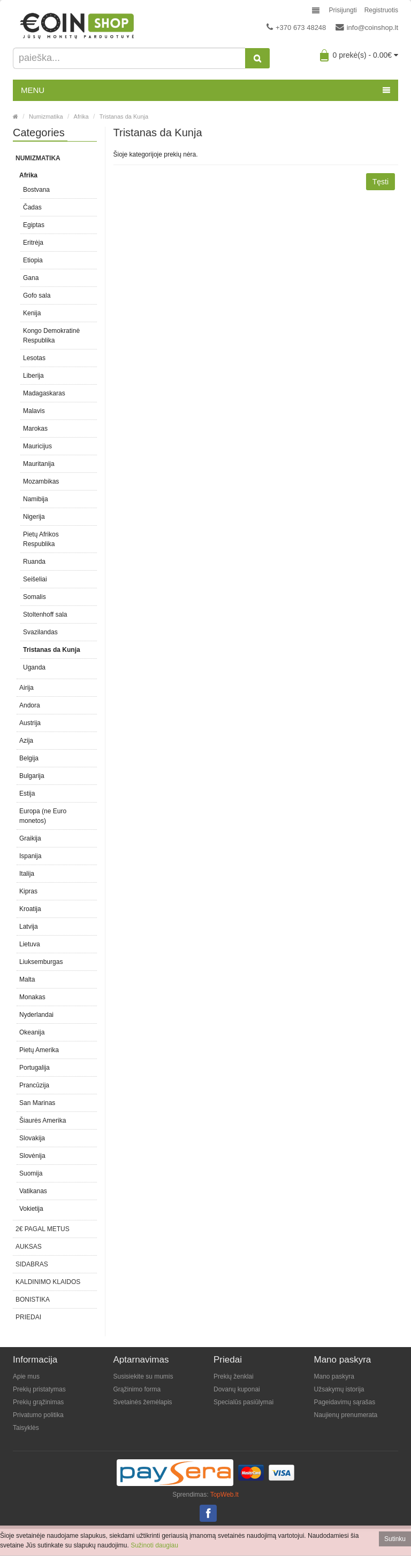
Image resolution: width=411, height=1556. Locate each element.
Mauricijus (37, 446)
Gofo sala (36, 295)
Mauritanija (39, 464)
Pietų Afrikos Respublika (41, 539)
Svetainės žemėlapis (142, 1402)
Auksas (29, 1246)
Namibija (35, 499)
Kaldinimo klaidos (48, 1282)
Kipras (28, 891)
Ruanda (34, 561)
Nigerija (34, 516)
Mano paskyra (334, 1376)
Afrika (81, 116)
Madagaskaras (44, 393)
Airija (26, 687)
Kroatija (30, 909)
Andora (29, 705)
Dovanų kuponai (237, 1389)
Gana (31, 278)
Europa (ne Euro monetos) (42, 815)
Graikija (30, 838)
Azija (26, 740)
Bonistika (33, 1299)
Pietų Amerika (39, 1050)
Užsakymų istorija (339, 1389)
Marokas (35, 428)
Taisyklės (26, 1427)
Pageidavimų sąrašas (345, 1402)
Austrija (30, 723)
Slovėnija (32, 1156)
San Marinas (37, 1103)
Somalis (34, 597)
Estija (27, 793)
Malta (27, 979)
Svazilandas (40, 632)
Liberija (33, 375)
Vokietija (31, 1208)
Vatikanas (33, 1191)
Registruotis (381, 10)
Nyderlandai (36, 1014)
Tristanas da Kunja (124, 116)
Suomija (30, 1173)
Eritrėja (33, 242)
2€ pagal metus (43, 1229)
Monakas (32, 997)
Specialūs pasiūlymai (243, 1402)
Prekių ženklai (234, 1376)
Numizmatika (46, 116)
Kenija (32, 313)
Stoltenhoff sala (45, 614)
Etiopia (33, 260)
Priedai (28, 1317)
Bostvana (36, 189)
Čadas (32, 207)
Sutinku (395, 1539)
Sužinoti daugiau (154, 1545)
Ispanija (30, 856)
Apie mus (26, 1376)
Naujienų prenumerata (346, 1415)
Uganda (34, 667)
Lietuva (29, 944)
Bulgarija (31, 776)
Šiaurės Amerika (42, 1120)
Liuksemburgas (41, 962)
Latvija (28, 926)
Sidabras (32, 1264)
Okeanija (31, 1032)
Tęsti (380, 181)
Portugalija (34, 1067)
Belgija (29, 758)
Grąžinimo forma (137, 1389)
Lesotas (34, 358)
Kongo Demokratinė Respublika (51, 335)
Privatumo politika (38, 1415)
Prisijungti (343, 10)
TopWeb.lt (224, 1494)
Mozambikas (41, 481)
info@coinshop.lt (367, 27)
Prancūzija (34, 1085)
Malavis (34, 411)
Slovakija (32, 1138)
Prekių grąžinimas (38, 1402)
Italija (26, 873)
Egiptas (33, 225)
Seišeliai (35, 579)
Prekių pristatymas (39, 1389)
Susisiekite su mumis (143, 1376)
